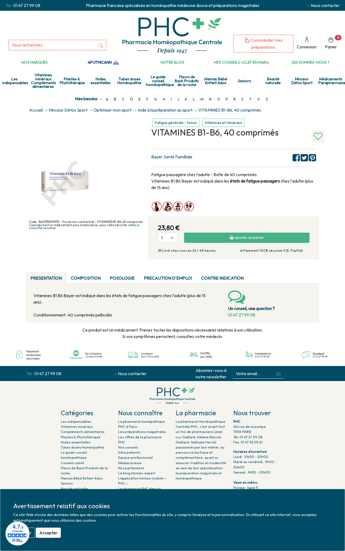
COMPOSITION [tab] (86, 278)
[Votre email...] (253, 374)
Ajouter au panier (247, 237)
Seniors (244, 81)
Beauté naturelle (273, 81)
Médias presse (130, 463)
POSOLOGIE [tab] (122, 278)
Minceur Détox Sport (301, 81)
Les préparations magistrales (142, 431)
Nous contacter (325, 5)
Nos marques (34, 62)
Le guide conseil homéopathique (159, 80)
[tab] (252, 274)
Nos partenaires (131, 468)
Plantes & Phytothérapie (72, 81)
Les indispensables (15, 81)
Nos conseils (128, 447)
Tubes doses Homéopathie (129, 81)
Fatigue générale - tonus (176, 122)
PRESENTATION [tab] (46, 278)
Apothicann (103, 62)
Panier (333, 42)
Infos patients (129, 452)
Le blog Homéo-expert (136, 473)
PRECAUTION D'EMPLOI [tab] (168, 278)
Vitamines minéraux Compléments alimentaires (43, 81)
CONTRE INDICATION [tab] (222, 278)
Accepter (48, 532)
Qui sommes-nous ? (310, 62)
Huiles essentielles (100, 81)
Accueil (36, 110)
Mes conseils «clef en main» (241, 62)
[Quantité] (168, 238)
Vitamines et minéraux (223, 122)
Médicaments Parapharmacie (331, 81)
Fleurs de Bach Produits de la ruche (187, 80)
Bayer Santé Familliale (171, 156)
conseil (240, 308)
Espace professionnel (135, 457)
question (264, 308)
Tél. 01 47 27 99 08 (248, 437)
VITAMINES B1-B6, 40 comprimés (229, 110)
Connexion (306, 43)
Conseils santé (72, 463)
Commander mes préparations (263, 43)
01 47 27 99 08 (26, 5)
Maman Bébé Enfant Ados (215, 81)
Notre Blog (172, 62)
